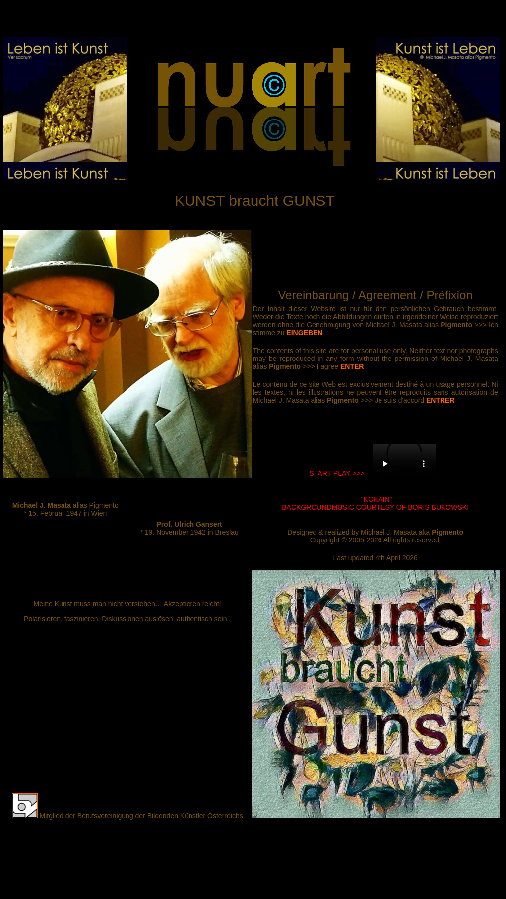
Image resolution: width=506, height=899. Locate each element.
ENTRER (440, 400)
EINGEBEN (304, 333)
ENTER (352, 366)
